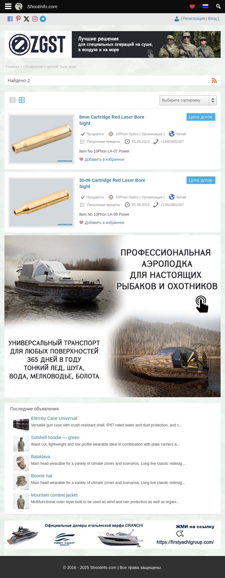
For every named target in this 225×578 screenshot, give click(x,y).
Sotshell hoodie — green (55, 437)
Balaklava (40, 456)
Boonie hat (41, 475)
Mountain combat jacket (54, 494)
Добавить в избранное (104, 159)
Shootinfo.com (42, 6)
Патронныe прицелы (103, 141)
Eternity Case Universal (54, 418)
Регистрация (194, 18)
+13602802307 (172, 141)
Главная (12, 67)
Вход (212, 18)
